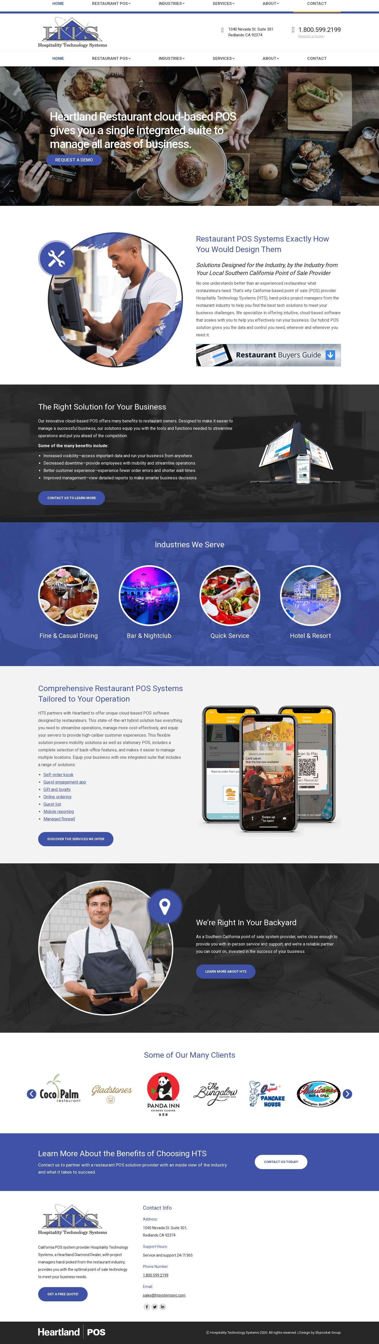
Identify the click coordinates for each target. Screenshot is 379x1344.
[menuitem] (58, 58)
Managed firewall (59, 818)
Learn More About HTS (225, 971)
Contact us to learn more (71, 498)
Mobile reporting (58, 811)
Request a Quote (311, 36)
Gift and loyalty (57, 789)
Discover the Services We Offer (75, 839)
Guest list (52, 804)
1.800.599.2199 (319, 29)
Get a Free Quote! (62, 1294)
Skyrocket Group (328, 1333)
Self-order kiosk (58, 774)
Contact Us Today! (281, 1162)
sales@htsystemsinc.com (85, 7)
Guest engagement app (64, 782)
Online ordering (57, 796)
